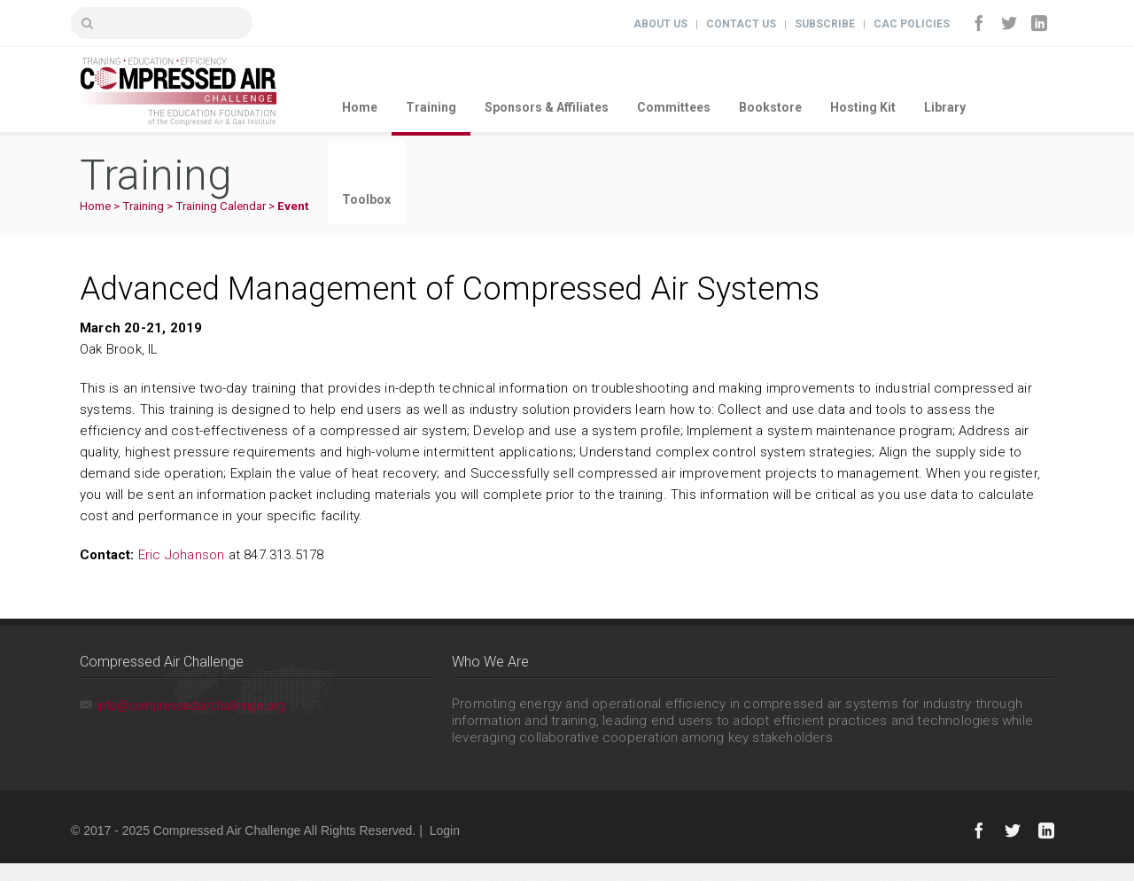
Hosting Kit (863, 107)
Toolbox (366, 199)
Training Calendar (220, 206)
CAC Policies (912, 24)
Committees (674, 107)
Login (445, 830)
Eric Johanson (181, 555)
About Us (660, 24)
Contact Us (741, 24)
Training (431, 107)
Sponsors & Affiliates (547, 107)
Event (292, 206)
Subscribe (825, 24)
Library (945, 107)
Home (359, 107)
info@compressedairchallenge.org (191, 705)
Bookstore (770, 107)
